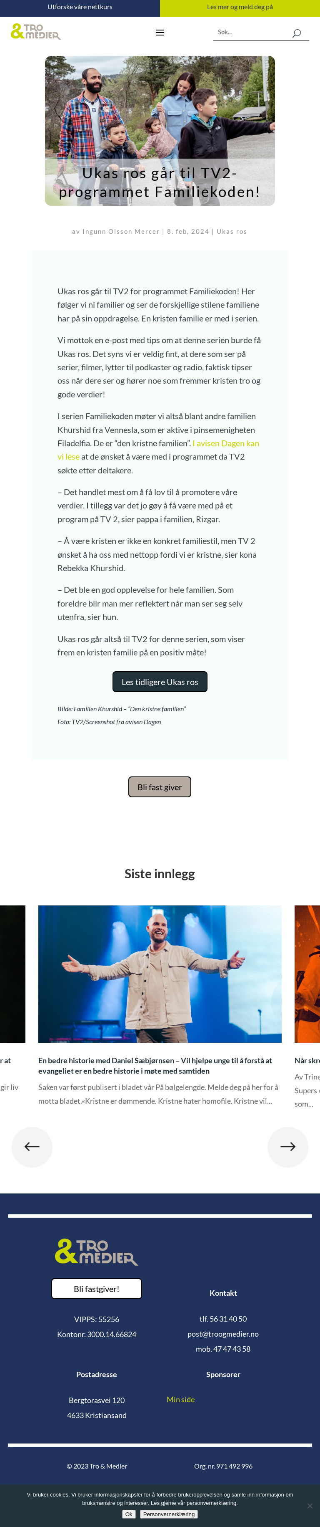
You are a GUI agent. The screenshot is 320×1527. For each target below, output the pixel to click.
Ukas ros (232, 231)
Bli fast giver (160, 787)
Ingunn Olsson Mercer (121, 231)
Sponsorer (223, 1374)
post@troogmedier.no (223, 1333)
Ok (128, 1514)
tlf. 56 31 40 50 (223, 1318)
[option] (160, 1011)
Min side (181, 1399)
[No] (309, 1506)
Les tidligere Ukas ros (160, 682)
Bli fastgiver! (97, 1289)
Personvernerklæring (169, 1514)
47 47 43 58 (231, 1348)
